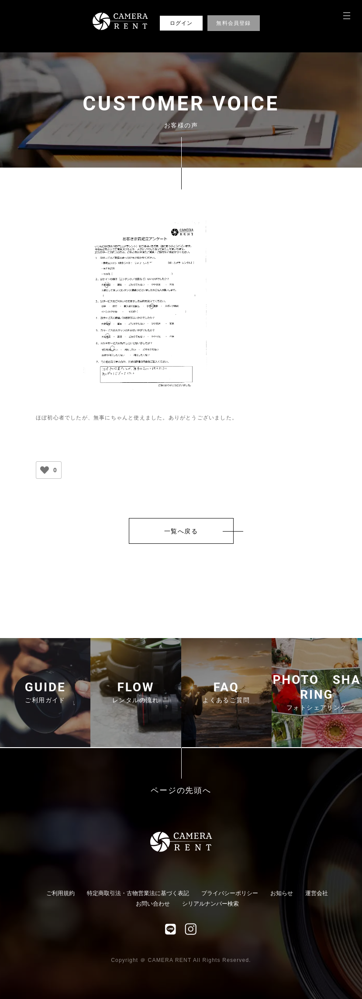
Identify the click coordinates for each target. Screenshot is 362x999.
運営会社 (316, 893)
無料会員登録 (233, 23)
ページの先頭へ (181, 790)
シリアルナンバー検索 (210, 903)
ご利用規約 (60, 893)
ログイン (181, 23)
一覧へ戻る (181, 531)
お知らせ (281, 893)
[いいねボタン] (44, 470)
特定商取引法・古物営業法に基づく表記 (138, 893)
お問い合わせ (153, 903)
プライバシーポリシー (229, 893)
